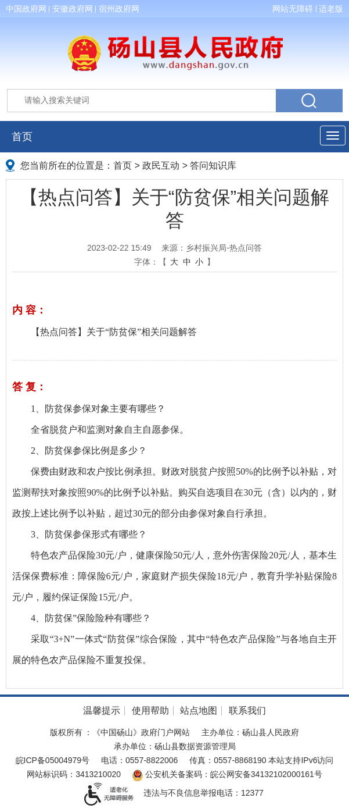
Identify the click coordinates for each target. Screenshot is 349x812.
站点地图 (198, 710)
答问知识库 (213, 165)
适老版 (331, 8)
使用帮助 (150, 710)
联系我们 (247, 710)
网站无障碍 (292, 8)
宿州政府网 (119, 8)
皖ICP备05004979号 (53, 760)
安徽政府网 (72, 8)
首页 (22, 137)
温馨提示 (101, 710)
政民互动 (160, 165)
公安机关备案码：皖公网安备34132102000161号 (227, 774)
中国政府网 (26, 8)
